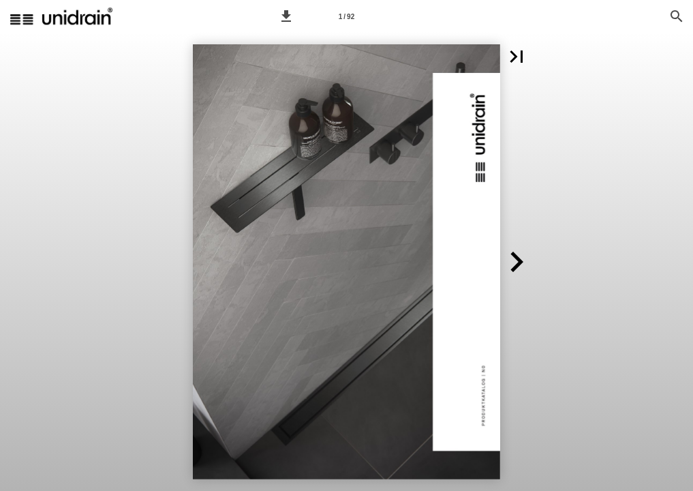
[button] (286, 16)
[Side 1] (346, 16)
